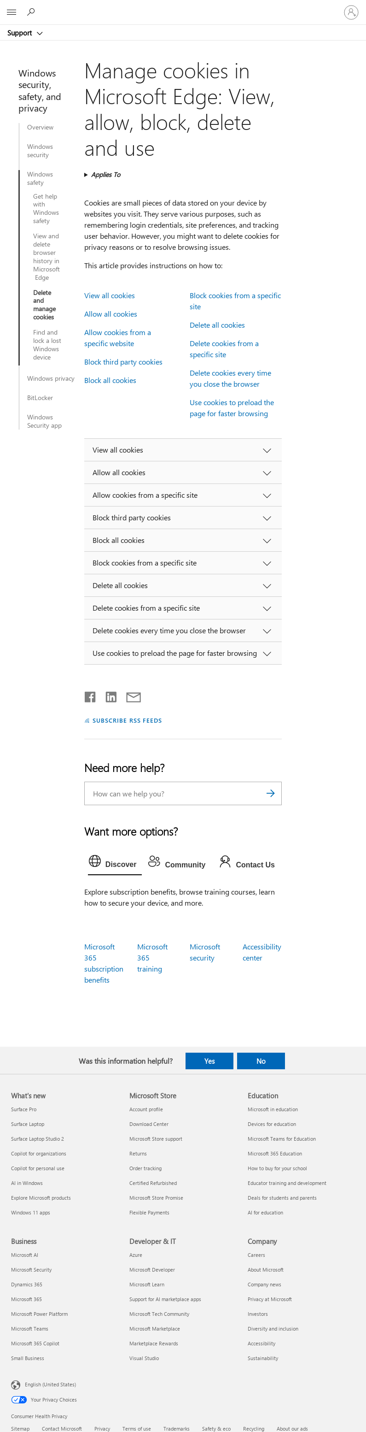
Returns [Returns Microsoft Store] (138, 1153)
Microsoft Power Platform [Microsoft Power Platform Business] (39, 1313)
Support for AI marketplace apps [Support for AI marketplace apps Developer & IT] (165, 1299)
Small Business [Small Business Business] (27, 1358)
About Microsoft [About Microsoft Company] (266, 1269)
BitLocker (40, 398)
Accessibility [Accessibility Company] (261, 1343)
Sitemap (20, 1428)
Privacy (102, 1428)
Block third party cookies (123, 361)
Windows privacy (51, 378)
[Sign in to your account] (351, 12)
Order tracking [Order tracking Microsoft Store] (145, 1168)
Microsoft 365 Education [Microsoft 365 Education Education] (275, 1153)
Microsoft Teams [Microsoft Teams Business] (29, 1328)
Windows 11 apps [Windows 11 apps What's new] (30, 1212)
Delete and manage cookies (44, 305)
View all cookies (109, 295)
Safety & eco (216, 1428)
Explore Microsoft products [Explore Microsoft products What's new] (41, 1197)
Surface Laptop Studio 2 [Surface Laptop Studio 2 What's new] (37, 1138)
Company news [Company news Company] (264, 1284)
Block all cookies (110, 380)
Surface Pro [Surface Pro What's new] (23, 1109)
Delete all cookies (217, 325)
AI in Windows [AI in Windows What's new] (27, 1182)
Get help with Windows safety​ (46, 208)
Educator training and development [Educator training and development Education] (287, 1182)
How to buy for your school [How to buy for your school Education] (277, 1168)
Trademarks (176, 1428)
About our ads (292, 1428)
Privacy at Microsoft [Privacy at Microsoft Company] (270, 1299)
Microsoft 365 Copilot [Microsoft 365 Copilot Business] (35, 1343)
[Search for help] (32, 12)
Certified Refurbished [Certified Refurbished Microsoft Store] (153, 1182)
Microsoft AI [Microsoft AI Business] (24, 1254)
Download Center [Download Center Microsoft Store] (148, 1123)
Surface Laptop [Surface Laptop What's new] (27, 1123)
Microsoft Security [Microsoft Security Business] (31, 1269)
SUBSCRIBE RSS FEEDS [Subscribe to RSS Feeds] (128, 720)
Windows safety (40, 178)
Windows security (40, 150)
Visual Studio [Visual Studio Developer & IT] (144, 1358)
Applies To (105, 174)
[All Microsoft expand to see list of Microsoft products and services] (11, 12)
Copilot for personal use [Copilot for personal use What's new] (37, 1168)
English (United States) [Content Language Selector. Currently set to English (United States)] (50, 1383)
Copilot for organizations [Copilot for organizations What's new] (38, 1153)
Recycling (253, 1428)
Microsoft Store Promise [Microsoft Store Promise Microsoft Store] (156, 1197)
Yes (209, 1061)
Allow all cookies (110, 313)
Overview (40, 127)
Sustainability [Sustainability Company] (263, 1358)
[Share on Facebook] (90, 695)
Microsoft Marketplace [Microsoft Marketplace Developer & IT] (154, 1328)
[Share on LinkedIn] (107, 695)
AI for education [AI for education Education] (265, 1212)
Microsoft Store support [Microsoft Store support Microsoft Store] (155, 1138)
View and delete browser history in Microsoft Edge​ (46, 256)
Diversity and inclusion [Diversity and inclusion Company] (273, 1328)
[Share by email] (129, 695)
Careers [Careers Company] (256, 1254)
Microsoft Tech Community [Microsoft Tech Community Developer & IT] (159, 1313)
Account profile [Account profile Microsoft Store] (146, 1109)
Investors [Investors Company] (258, 1313)
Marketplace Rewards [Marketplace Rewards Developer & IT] (153, 1343)
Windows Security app (44, 421)
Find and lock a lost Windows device (47, 344)
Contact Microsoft (62, 1428)
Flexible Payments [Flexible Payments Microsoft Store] (149, 1212)
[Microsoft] (182, 6)
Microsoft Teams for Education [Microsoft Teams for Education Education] (282, 1138)
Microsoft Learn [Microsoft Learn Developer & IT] (146, 1284)
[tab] (115, 863)
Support (20, 32)
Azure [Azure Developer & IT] (135, 1254)
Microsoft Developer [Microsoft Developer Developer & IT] (152, 1269)
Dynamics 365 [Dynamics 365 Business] (26, 1284)
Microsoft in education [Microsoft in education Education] (273, 1109)
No (261, 1061)
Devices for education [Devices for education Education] (272, 1123)
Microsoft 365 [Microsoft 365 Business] (26, 1299)
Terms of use (136, 1428)
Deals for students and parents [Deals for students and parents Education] (282, 1197)
